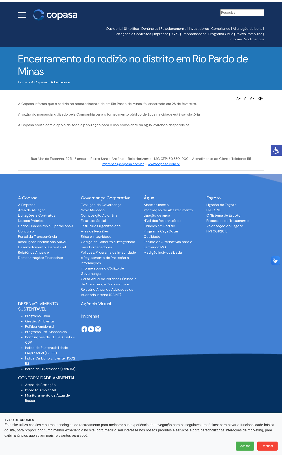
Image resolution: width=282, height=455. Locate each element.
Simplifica (131, 28)
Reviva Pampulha (249, 34)
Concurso (26, 231)
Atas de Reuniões (95, 231)
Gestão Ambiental (39, 321)
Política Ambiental (39, 326)
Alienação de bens (247, 28)
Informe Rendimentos (247, 39)
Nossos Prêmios (31, 220)
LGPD (175, 34)
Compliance (220, 28)
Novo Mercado (93, 210)
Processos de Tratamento (227, 220)
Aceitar (245, 446)
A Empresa (26, 204)
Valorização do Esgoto (224, 226)
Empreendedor (194, 34)
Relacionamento (174, 28)
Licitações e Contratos (132, 34)
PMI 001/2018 (217, 231)
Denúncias (149, 28)
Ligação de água (157, 215)
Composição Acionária (99, 215)
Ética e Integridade (96, 236)
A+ (238, 98)
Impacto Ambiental (40, 390)
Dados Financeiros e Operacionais (45, 226)
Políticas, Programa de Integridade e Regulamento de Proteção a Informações (108, 257)
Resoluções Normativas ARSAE (42, 242)
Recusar (267, 446)
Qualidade (152, 236)
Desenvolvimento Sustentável (42, 247)
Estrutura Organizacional (101, 226)
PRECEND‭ (213, 210)
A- (252, 98)
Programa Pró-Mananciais (46, 332)
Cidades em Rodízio (159, 226)
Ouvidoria (114, 28)
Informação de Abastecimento (168, 210)
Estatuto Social (93, 220)
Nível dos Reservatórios (162, 220)
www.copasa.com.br (164, 164)
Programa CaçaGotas (161, 231)
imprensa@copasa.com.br (123, 164)
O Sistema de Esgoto (223, 215)
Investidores (199, 28)
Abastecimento (156, 204)
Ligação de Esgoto (221, 204)
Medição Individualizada (163, 252)
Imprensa (161, 34)
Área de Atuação (32, 210)
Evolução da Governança (101, 204)
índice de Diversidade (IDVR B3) (50, 369)
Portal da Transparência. (38, 236)
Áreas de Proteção (40, 384)
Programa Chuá (220, 34)
